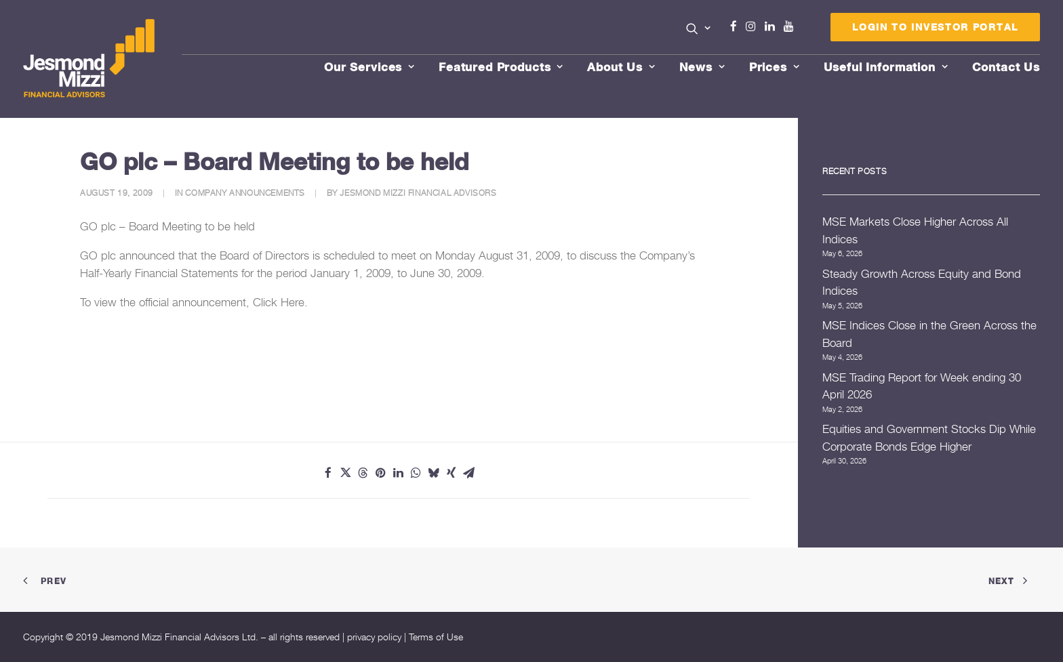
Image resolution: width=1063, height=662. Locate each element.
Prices (774, 67)
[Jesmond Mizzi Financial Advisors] (89, 59)
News (702, 67)
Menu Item (806, 30)
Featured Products (501, 67)
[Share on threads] (363, 473)
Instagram (754, 26)
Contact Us (1006, 67)
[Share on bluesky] (434, 473)
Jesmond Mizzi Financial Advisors (418, 193)
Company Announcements (245, 193)
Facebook (739, 26)
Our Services (369, 67)
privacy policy (374, 636)
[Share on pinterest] (381, 473)
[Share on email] (469, 473)
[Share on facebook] (328, 473)
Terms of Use (436, 636)
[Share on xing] (451, 473)
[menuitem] (698, 30)
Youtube (792, 26)
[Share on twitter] (346, 473)
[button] (698, 28)
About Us (621, 67)
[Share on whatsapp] (416, 473)
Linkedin (773, 26)
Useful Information (886, 67)
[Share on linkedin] (398, 473)
